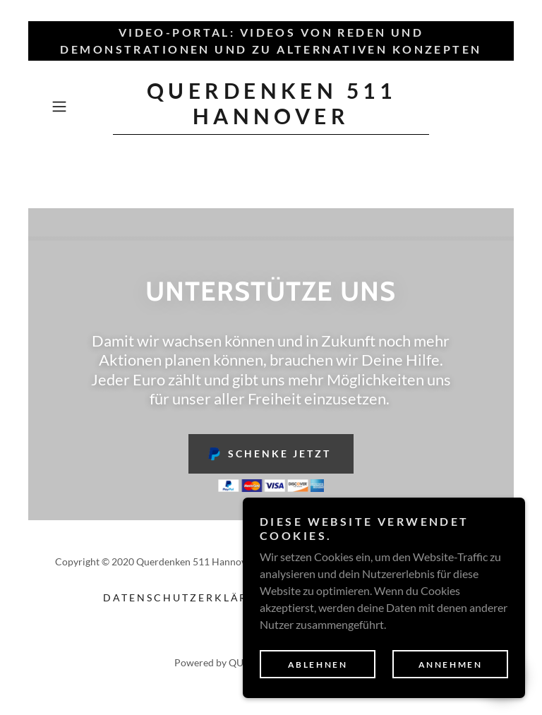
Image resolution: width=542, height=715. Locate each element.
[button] (79, 106)
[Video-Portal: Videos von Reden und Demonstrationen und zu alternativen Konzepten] (271, 41)
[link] (271, 119)
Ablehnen (318, 664)
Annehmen (450, 664)
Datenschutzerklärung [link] (190, 597)
